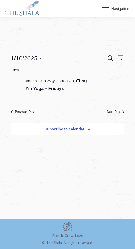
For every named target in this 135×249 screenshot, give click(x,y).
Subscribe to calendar (64, 129)
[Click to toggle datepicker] (26, 58)
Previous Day (22, 112)
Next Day (115, 112)
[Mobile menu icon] (116, 8)
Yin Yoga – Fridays (45, 88)
